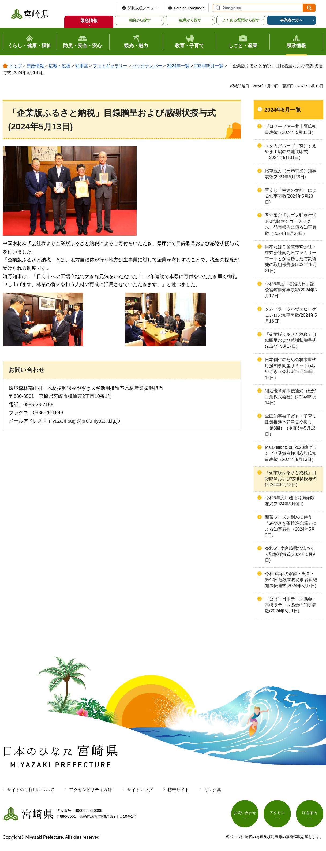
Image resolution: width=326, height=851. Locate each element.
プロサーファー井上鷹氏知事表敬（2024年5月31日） (290, 129)
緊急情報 (89, 20)
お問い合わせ (245, 813)
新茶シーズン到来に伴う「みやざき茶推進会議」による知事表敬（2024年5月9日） (290, 526)
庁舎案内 (309, 813)
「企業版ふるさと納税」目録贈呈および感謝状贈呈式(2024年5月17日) (290, 340)
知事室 (81, 66)
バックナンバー (147, 66)
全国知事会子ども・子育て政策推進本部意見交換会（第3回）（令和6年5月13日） (290, 425)
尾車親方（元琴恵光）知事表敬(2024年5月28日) (290, 174)
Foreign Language (189, 8)
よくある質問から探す (241, 20)
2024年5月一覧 (208, 66)
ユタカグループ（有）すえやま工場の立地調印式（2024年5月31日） (290, 151)
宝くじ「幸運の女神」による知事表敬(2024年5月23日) (290, 196)
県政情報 (35, 66)
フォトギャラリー (110, 66)
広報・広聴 (59, 66)
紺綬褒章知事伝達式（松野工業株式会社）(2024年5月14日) (291, 397)
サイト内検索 (217, 7)
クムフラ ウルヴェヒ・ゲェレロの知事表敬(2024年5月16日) (291, 315)
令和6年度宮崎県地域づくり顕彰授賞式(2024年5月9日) (290, 554)
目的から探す (139, 20)
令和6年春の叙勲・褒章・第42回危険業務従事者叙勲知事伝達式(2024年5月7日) (291, 579)
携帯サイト (178, 789)
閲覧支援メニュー (143, 8)
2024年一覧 (178, 66)
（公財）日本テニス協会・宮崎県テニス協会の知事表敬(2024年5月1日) (290, 605)
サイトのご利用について (30, 789)
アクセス (277, 813)
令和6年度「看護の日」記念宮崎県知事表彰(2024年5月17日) (291, 290)
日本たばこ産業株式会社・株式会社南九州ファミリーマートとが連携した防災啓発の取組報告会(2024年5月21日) (291, 258)
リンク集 (212, 789)
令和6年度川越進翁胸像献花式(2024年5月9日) (289, 500)
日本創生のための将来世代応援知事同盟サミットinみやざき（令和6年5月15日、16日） (291, 368)
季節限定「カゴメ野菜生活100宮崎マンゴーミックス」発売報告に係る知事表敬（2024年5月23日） (290, 224)
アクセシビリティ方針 (90, 789)
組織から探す (190, 20)
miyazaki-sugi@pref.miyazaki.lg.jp (83, 421)
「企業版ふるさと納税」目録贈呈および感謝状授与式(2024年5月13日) (290, 478)
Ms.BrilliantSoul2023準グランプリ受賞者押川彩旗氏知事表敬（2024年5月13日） (291, 453)
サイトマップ (140, 789)
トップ (15, 66)
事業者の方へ (291, 20)
